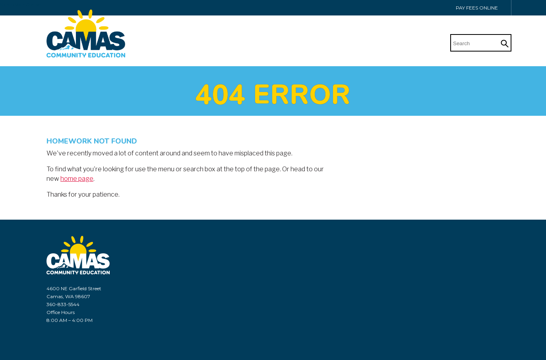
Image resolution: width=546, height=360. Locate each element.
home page (76, 178)
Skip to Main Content (21, 5)
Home (421, 44)
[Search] (475, 42)
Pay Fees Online (477, 8)
